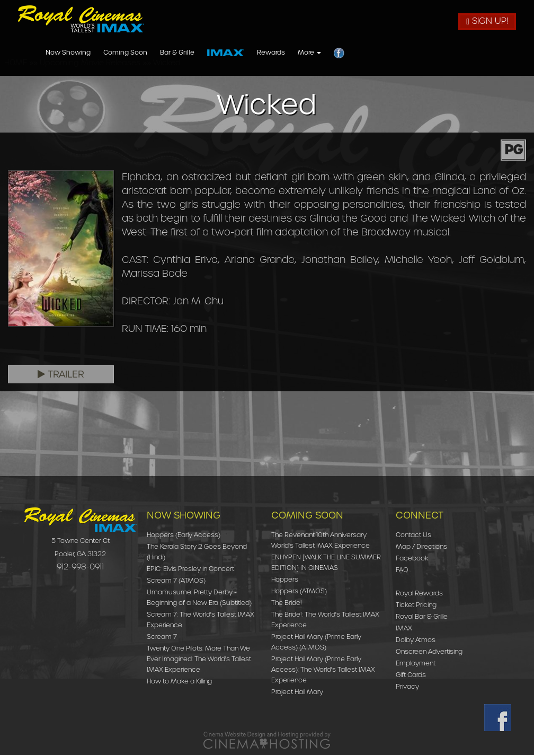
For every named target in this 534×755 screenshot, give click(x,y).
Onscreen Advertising (429, 651)
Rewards (416, 52)
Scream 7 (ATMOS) (176, 580)
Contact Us (413, 534)
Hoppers (284, 579)
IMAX (404, 628)
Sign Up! (487, 21)
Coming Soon (270, 52)
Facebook (412, 558)
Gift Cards (411, 674)
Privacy (407, 686)
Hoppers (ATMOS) (299, 590)
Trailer (61, 374)
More (454, 52)
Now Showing (212, 52)
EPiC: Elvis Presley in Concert (190, 568)
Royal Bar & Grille (422, 616)
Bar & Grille (322, 52)
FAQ (402, 569)
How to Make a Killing (179, 681)
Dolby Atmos (415, 639)
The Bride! (286, 602)
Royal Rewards (419, 593)
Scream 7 (162, 636)
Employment (415, 663)
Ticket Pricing (416, 604)
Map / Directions (421, 546)
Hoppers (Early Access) (183, 534)
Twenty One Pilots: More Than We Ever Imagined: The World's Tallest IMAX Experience (199, 659)
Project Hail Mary (297, 691)
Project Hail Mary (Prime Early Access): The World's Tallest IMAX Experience (323, 669)
